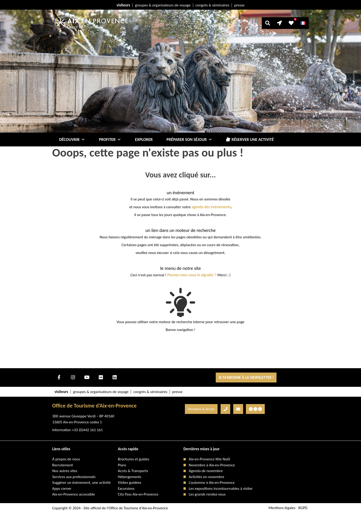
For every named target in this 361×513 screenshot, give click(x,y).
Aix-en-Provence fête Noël (209, 459)
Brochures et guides (133, 459)
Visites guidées (129, 482)
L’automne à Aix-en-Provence (212, 482)
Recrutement (62, 465)
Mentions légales (281, 508)
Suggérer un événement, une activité (81, 482)
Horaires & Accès (201, 409)
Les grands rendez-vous (207, 494)
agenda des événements (211, 207)
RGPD (302, 508)
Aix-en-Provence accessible (73, 494)
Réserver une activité (253, 139)
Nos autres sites (64, 470)
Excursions (126, 488)
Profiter (110, 139)
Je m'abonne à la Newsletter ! (246, 377)
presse (239, 5)
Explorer (144, 139)
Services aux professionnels (74, 476)
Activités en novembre (206, 476)
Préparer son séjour (189, 139)
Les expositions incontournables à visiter (221, 488)
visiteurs (123, 5)
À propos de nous (66, 459)
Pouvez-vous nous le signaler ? (192, 275)
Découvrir (72, 139)
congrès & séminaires (212, 5)
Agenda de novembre (206, 470)
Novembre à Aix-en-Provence (212, 465)
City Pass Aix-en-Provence (138, 494)
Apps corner (61, 488)
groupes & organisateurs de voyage (162, 5)
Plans (122, 465)
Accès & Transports (133, 470)
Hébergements (129, 476)
